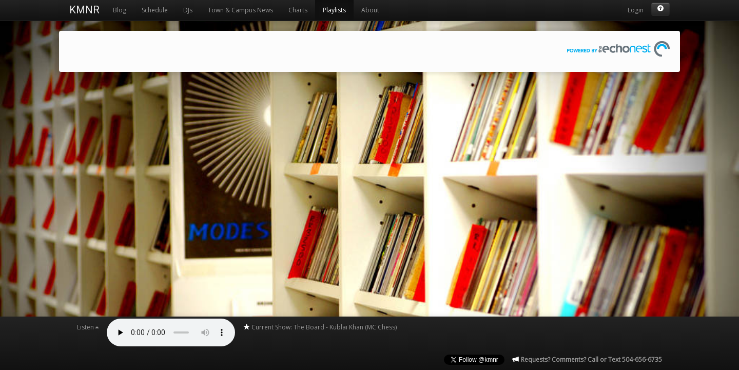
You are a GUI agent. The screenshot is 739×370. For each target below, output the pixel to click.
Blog (119, 10)
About (370, 10)
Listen (88, 327)
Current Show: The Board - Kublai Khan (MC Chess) (320, 327)
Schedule (155, 10)
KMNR (84, 10)
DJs (187, 10)
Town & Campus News (240, 10)
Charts (297, 10)
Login (636, 10)
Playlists (334, 10)
